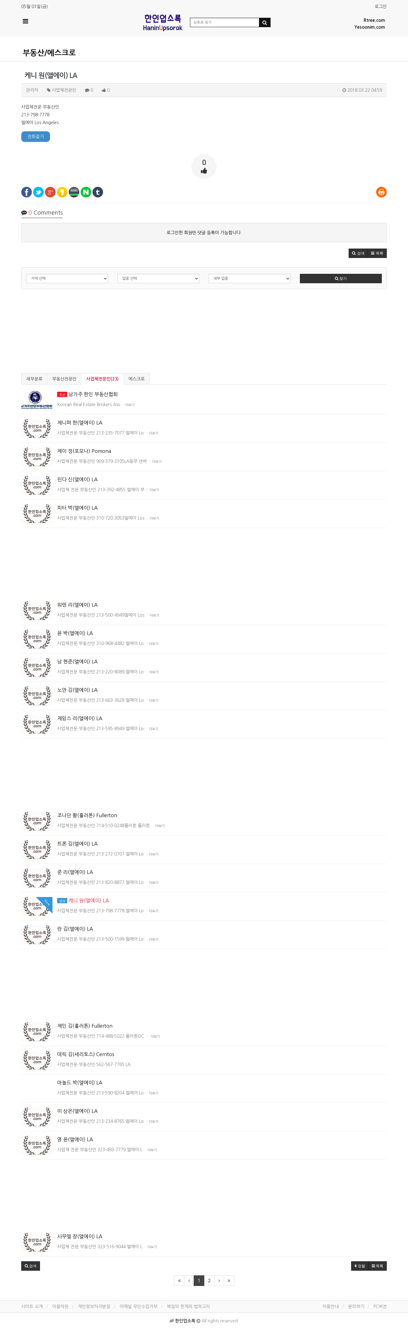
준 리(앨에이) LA (75, 872)
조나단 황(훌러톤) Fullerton (87, 815)
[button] (358, 253)
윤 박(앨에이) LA (75, 633)
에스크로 (136, 379)
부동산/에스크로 (49, 53)
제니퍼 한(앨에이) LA (79, 422)
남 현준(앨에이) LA (77, 661)
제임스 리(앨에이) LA (79, 718)
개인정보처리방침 (94, 1306)
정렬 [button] (360, 1266)
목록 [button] (377, 1266)
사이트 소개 (32, 1306)
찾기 (341, 278)
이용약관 (60, 1306)
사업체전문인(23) (102, 379)
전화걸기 (35, 136)
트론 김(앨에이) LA (77, 843)
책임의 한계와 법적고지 (188, 1306)
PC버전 (380, 1306)
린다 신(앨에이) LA (77, 479)
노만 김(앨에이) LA (77, 689)
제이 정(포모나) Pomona (84, 451)
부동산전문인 (64, 379)
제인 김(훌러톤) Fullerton (84, 1025)
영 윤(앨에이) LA (75, 1139)
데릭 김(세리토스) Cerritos (85, 1054)
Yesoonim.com (369, 27)
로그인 (381, 6)
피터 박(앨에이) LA (77, 507)
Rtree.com (374, 20)
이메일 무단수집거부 (138, 1306)
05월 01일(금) (34, 6)
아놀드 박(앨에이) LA (79, 1082)
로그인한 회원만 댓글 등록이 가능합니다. (204, 232)
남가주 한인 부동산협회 (87, 394)
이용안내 (330, 1306)
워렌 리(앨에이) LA (77, 604)
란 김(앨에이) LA (75, 928)
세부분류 (34, 379)
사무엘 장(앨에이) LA (79, 1236)
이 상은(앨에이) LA (77, 1110)
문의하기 (356, 1306)
